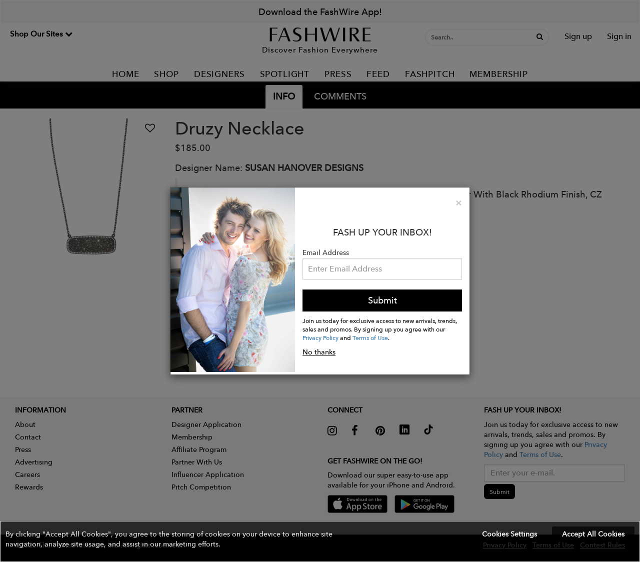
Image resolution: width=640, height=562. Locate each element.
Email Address (325, 252)
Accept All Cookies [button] (593, 534)
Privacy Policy (320, 338)
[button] (320, 541)
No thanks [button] (319, 352)
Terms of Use (370, 338)
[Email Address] (382, 269)
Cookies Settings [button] (509, 534)
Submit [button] (382, 300)
